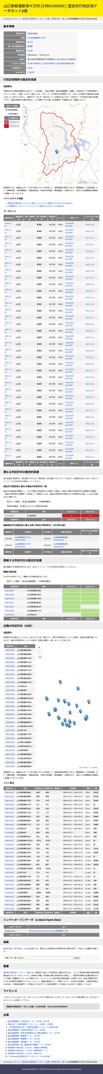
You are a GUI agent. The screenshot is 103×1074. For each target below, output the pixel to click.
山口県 (30, 50)
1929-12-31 (89, 291)
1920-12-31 (89, 231)
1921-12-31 (89, 237)
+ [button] (24, 107)
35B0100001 (9, 876)
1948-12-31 (89, 417)
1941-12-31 (89, 370)
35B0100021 (9, 868)
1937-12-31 (89, 344)
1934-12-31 (89, 324)
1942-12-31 (89, 377)
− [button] (24, 110)
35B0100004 (9, 852)
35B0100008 (9, 594)
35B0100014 (9, 796)
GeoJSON (68, 226)
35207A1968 (9, 872)
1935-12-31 (89, 330)
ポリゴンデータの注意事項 (47, 566)
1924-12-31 (89, 257)
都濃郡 (30, 46)
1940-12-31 (89, 364)
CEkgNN (30, 72)
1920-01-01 (89, 224)
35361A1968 (9, 908)
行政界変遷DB (12, 114)
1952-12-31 (89, 450)
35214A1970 (9, 892)
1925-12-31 (89, 264)
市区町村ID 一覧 (57, 18)
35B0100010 (9, 860)
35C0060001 (9, 844)
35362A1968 (9, 904)
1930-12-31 (89, 297)
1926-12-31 (89, 271)
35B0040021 (9, 856)
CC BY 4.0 (36, 997)
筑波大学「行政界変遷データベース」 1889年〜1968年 (30, 1024)
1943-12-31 (89, 384)
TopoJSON (69, 223)
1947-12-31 (89, 410)
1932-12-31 (89, 310)
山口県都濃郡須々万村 (36, 37)
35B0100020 (9, 610)
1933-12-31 (89, 317)
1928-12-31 (89, 284)
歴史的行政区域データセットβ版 (36, 18)
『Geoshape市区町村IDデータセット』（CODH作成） (29, 1056)
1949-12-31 (89, 423)
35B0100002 (9, 816)
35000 (29, 67)
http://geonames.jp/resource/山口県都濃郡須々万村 (48, 931)
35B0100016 (9, 606)
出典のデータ (30, 91)
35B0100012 (9, 598)
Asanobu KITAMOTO (30, 1069)
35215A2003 (9, 515)
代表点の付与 (34, 637)
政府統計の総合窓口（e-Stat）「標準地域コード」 (28, 1050)
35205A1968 (9, 614)
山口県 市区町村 (34, 63)
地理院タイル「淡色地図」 (90, 183)
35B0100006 (9, 590)
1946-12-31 (89, 403)
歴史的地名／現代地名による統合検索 (18, 948)
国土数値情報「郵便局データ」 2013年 (24, 1035)
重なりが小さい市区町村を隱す (34, 506)
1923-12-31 (89, 251)
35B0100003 (9, 824)
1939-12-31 (89, 357)
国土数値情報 (12, 110)
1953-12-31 (89, 457)
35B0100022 (9, 840)
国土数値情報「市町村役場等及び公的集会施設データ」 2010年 (34, 1033)
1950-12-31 (89, 437)
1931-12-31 (89, 304)
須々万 (30, 42)
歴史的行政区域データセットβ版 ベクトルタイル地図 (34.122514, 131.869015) (40, 203)
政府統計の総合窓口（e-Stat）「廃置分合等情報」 (28, 1047)
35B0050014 (9, 884)
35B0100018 (9, 896)
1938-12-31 (89, 350)
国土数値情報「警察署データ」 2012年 (24, 1038)
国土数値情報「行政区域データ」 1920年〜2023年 (28, 1021)
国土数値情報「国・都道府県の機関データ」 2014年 (29, 1044)
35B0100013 (9, 602)
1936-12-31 (89, 337)
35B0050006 (9, 888)
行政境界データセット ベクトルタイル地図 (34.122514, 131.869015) (36, 206)
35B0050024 (9, 812)
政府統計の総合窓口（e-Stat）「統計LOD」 (25, 1053)
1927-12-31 (89, 277)
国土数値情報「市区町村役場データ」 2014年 (26, 1030)
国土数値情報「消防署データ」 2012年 (24, 1041)
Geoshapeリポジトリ (12, 18)
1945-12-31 (89, 397)
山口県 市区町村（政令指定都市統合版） (58, 63)
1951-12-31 (89, 443)
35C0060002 (9, 864)
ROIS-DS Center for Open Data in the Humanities (60, 1069)
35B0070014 (9, 900)
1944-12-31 (89, 390)
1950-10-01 (89, 430)
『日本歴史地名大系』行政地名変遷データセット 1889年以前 (33, 1027)
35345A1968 (9, 880)
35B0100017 (9, 820)
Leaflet (80, 183)
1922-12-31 (89, 244)
